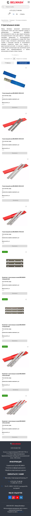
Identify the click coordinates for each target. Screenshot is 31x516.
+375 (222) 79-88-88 (15, 10)
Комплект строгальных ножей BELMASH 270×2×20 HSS (13, 374)
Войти (22, 14)
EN (17, 14)
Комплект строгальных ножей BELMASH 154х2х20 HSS (13, 278)
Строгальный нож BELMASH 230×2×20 (13, 139)
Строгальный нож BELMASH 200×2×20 (13, 93)
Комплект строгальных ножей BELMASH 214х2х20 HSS (13, 325)
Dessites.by (21, 511)
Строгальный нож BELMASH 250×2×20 (13, 186)
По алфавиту (15, 55)
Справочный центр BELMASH (15, 465)
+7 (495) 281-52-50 (16, 483)
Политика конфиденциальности (15, 468)
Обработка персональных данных (15, 470)
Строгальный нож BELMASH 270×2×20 (13, 231)
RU (13, 14)
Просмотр (14, 107)
